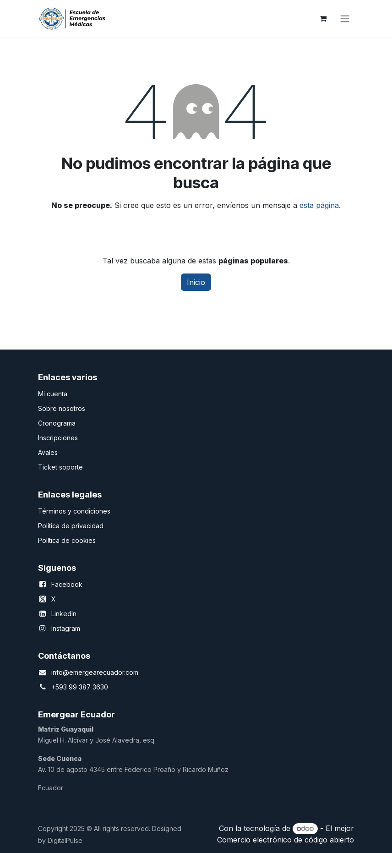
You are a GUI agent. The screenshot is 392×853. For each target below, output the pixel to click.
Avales (48, 452)
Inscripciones (58, 438)
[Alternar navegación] (345, 18)
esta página (319, 205)
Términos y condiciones (74, 511)
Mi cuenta (52, 394)
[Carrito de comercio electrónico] (323, 18)
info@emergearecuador (87, 672)
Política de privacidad (70, 526)
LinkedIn (63, 614)
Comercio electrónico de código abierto (285, 839)
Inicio (196, 282)
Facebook (66, 584)
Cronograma (57, 423)
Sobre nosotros (61, 408)
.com (131, 672)
